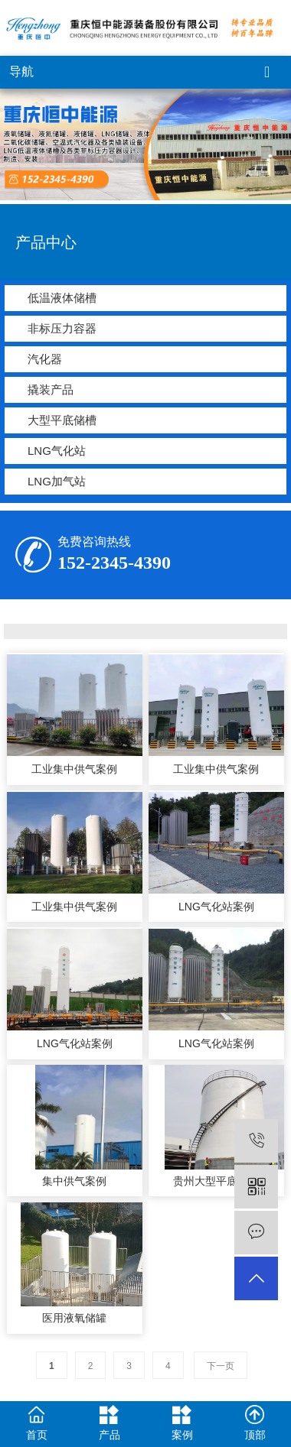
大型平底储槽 (62, 420)
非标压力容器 (62, 328)
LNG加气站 (57, 481)
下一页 (220, 1366)
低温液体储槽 (62, 297)
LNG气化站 (57, 450)
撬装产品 (51, 389)
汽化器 (45, 358)
